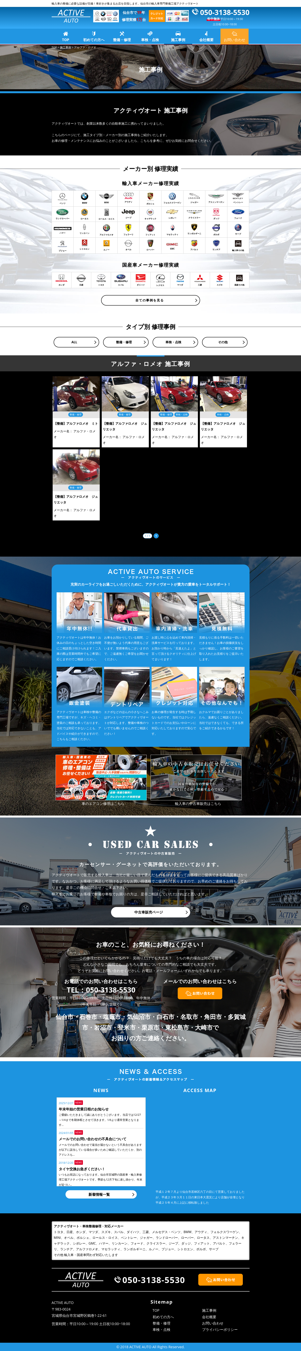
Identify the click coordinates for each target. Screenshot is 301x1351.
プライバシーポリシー (220, 1329)
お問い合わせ (212, 1323)
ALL (74, 342)
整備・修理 (122, 39)
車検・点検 (150, 39)
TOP (65, 39)
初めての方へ (93, 39)
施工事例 (178, 39)
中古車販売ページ (148, 912)
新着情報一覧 (99, 1194)
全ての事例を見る (149, 300)
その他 (223, 342)
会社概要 (206, 39)
